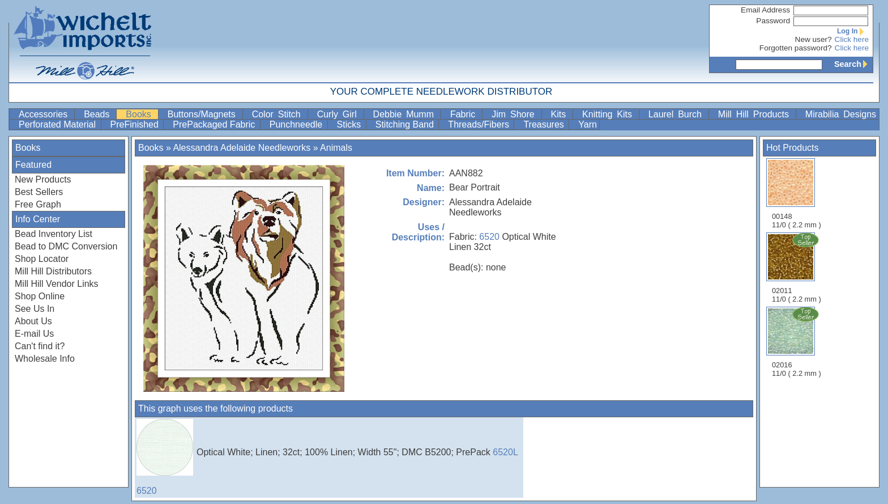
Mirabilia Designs (840, 114)
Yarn (587, 124)
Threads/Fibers (479, 124)
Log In (853, 31)
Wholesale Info (45, 358)
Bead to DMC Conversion (66, 246)
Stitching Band (406, 124)
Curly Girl (339, 114)
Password (773, 20)
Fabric (465, 114)
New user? (813, 39)
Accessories (45, 114)
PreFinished (135, 124)
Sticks (350, 124)
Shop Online (40, 296)
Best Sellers (39, 192)
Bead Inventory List (53, 234)
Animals (336, 148)
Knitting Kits (609, 114)
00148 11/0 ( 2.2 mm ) (796, 193)
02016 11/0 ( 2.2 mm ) (797, 342)
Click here (852, 39)
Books (140, 114)
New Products (43, 179)
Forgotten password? (795, 48)
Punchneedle (297, 124)
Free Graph (38, 204)
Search (853, 64)
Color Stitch (278, 114)
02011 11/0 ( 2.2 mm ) (797, 267)
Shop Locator (42, 259)
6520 (489, 237)
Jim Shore (515, 114)
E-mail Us (34, 333)
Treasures (544, 124)
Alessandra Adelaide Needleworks (241, 148)
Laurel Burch (677, 114)
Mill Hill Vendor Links (57, 284)
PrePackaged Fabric (215, 124)
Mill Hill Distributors (53, 271)
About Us (33, 321)
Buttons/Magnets (204, 114)
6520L (505, 452)
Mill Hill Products (755, 114)
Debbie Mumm (405, 114)
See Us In (34, 309)
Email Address (765, 10)
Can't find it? (40, 346)
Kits (561, 114)
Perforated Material (59, 124)
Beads (99, 114)
